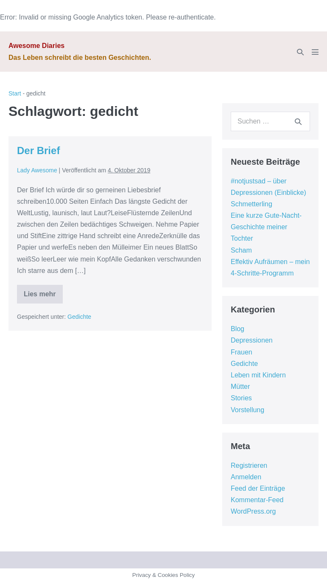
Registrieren (249, 465)
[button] (300, 52)
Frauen (241, 352)
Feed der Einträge (258, 488)
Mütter (240, 386)
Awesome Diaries (36, 45)
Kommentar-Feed (257, 499)
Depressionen (252, 340)
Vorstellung (247, 409)
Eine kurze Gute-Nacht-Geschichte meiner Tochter (266, 227)
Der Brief (38, 150)
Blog (237, 328)
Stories (241, 398)
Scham (241, 250)
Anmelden (246, 477)
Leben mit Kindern (258, 375)
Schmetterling (251, 204)
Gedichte (79, 316)
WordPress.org (253, 511)
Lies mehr (40, 297)
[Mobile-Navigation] (315, 51)
